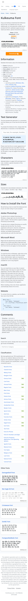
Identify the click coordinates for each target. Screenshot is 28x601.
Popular (24, 6)
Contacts (18, 588)
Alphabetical (4, 9)
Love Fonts (7, 456)
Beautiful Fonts (8, 366)
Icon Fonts (6, 426)
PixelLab (19, 100)
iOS (15, 84)
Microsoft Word (9, 93)
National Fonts (8, 459)
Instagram (15, 97)
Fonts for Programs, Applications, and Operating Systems (11, 439)
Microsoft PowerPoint (17, 91)
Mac (23, 83)
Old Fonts (6, 414)
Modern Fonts (7, 408)
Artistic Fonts (7, 420)
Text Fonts (6, 429)
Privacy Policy (11, 588)
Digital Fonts (7, 423)
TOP (19, 6)
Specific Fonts (7, 444)
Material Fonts (8, 447)
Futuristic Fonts (8, 417)
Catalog (7, 6)
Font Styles (7, 450)
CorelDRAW (8, 95)
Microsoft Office (18, 93)
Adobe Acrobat (16, 90)
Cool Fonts (7, 381)
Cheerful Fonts (8, 369)
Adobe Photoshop (16, 86)
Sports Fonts (7, 411)
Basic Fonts (7, 390)
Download (14, 54)
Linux (6, 84)
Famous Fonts (7, 378)
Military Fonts (7, 372)
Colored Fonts (7, 462)
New (13, 6)
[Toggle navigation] (3, 2)
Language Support (13, 9)
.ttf (11, 76)
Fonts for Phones (8, 431)
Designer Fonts (8, 375)
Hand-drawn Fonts (9, 402)
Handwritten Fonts (9, 405)
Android (11, 84)
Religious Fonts (8, 453)
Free (2, 6)
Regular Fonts (7, 387)
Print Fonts (7, 393)
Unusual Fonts (8, 384)
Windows (18, 83)
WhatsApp (8, 98)
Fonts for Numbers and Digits (12, 434)
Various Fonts (7, 399)
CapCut (18, 98)
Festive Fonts (7, 396)
